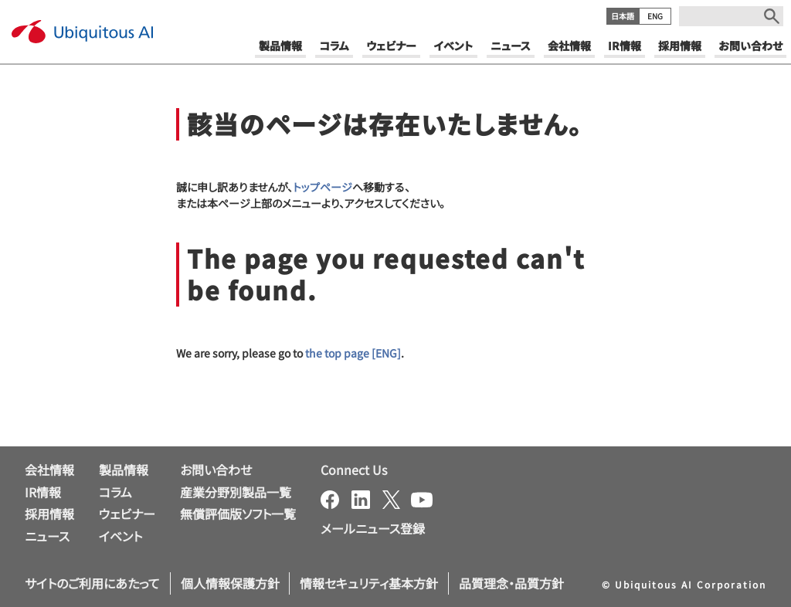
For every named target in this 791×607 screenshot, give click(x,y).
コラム (115, 492)
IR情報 (43, 492)
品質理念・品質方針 (511, 583)
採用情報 (49, 513)
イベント (120, 536)
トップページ (322, 187)
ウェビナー (127, 513)
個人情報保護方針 (230, 583)
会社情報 (49, 469)
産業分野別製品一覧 (235, 492)
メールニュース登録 (373, 528)
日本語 (622, 16)
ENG (655, 16)
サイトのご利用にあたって (92, 583)
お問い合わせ (216, 469)
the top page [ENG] (353, 353)
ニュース (47, 536)
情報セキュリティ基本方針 (369, 583)
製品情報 (123, 469)
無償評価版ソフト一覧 (238, 513)
